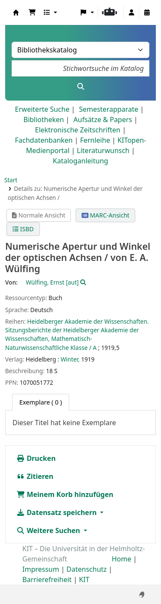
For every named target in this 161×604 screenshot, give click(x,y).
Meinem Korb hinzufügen (64, 494)
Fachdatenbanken (44, 140)
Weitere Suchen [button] (49, 530)
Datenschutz (87, 569)
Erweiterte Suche (42, 109)
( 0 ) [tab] (40, 402)
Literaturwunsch (103, 150)
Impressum (40, 569)
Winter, (70, 359)
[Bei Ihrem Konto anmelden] (131, 12)
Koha (16, 12)
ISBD (22, 229)
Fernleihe (95, 140)
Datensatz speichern (57, 512)
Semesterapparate (108, 109)
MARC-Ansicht (106, 215)
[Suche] (80, 86)
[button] (32, 12)
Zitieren (34, 476)
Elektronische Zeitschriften (78, 130)
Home (121, 559)
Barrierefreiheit (47, 579)
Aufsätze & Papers (102, 119)
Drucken (36, 458)
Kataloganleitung (80, 161)
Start (11, 180)
